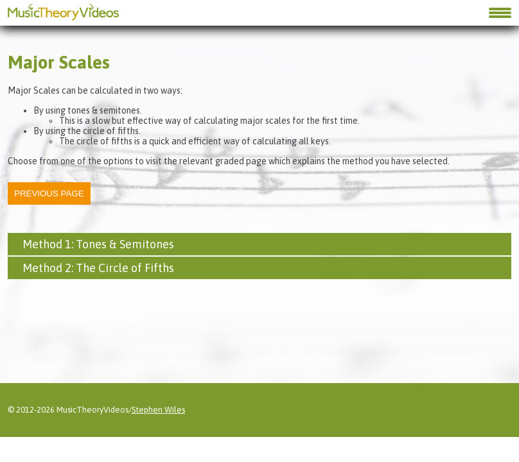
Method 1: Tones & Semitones (98, 244)
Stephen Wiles (158, 384)
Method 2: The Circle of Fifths (98, 268)
